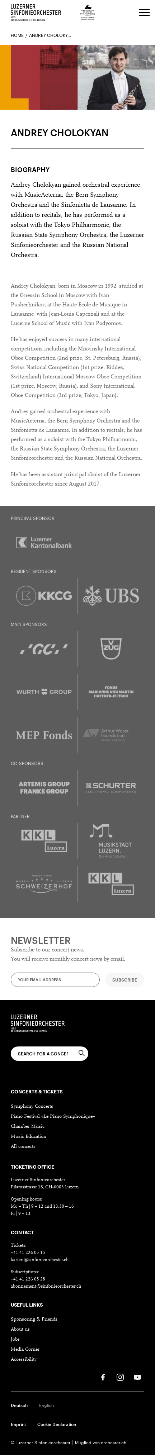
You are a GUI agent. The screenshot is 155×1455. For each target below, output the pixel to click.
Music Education (28, 1136)
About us (20, 1329)
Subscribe (124, 984)
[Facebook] (103, 1377)
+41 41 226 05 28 (28, 1279)
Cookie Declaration (56, 1424)
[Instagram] (120, 1377)
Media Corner (25, 1349)
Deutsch (19, 1405)
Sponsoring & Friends (34, 1319)
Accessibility (24, 1359)
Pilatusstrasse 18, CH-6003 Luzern (45, 1187)
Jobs (15, 1339)
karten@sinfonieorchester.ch (40, 1260)
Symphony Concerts (32, 1106)
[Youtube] (137, 1377)
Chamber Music (27, 1126)
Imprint (18, 1424)
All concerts (23, 1146)
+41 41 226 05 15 (28, 1252)
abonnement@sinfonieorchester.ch (46, 1286)
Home (17, 35)
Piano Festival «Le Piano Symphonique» (53, 1116)
